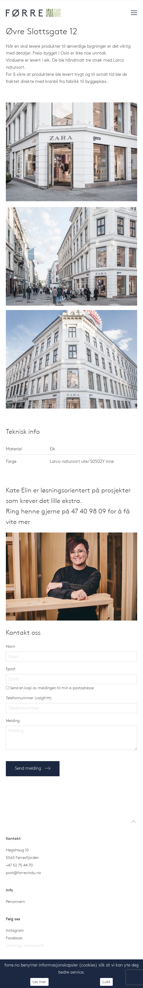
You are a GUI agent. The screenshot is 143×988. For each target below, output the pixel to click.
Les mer (39, 981)
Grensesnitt (34, 945)
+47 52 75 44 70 (19, 865)
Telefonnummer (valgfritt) (29, 697)
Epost (10, 668)
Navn (10, 646)
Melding (13, 720)
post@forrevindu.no (24, 872)
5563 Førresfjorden (22, 857)
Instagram (15, 930)
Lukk (106, 981)
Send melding (33, 768)
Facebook (14, 937)
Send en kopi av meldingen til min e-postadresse (50, 687)
